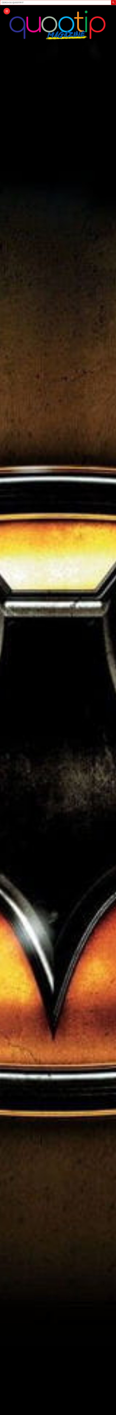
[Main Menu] (6, 11)
